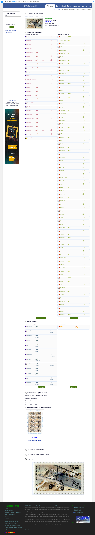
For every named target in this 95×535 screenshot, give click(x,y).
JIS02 (61, 127)
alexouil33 (62, 267)
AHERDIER (63, 77)
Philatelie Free (13, 7)
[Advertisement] (12, 71)
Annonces (77, 6)
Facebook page (78, 512)
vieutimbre (29, 335)
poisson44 (29, 354)
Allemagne (7, 516)
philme (61, 281)
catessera (62, 110)
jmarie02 (29, 48)
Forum (69, 6)
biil (60, 204)
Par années (65, 9)
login (6, 15)
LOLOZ (62, 284)
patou (28, 99)
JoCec (61, 134)
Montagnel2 (63, 60)
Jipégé (61, 211)
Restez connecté (10, 24)
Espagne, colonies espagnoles (12, 525)
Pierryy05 (62, 180)
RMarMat (62, 190)
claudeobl (62, 53)
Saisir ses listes (77, 509)
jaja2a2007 (62, 241)
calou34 (62, 93)
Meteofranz (30, 114)
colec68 (62, 264)
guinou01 (62, 311)
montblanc (62, 301)
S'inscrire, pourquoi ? (78, 507)
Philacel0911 (30, 138)
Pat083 (29, 95)
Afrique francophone (10, 514)
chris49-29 (62, 194)
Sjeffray (29, 110)
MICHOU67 (63, 113)
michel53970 (63, 257)
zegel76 (29, 340)
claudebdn (62, 291)
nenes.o (62, 170)
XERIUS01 (62, 227)
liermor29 (62, 231)
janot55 (29, 382)
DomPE (29, 130)
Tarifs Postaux (12, 100)
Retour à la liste (29, 16)
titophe (61, 274)
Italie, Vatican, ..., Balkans (11, 523)
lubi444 (62, 217)
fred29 (61, 184)
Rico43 (61, 57)
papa (28, 87)
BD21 (61, 144)
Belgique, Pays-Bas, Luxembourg (13, 512)
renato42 (62, 304)
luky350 (29, 83)
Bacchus (62, 123)
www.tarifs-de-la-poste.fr (12, 107)
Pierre (28, 56)
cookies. (13, 1)
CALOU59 (62, 288)
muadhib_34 (63, 73)
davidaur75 (30, 68)
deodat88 (62, 251)
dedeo (61, 221)
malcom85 (29, 60)
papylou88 (62, 154)
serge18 (62, 214)
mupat (61, 160)
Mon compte (86, 6)
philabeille (62, 174)
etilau (61, 100)
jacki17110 (62, 187)
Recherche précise (74, 9)
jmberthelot (30, 52)
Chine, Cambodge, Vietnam (11, 521)
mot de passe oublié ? (10, 30)
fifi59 (61, 47)
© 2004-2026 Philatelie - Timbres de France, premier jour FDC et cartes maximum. (46, 505)
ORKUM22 (62, 200)
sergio (61, 277)
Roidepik (29, 106)
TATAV (61, 97)
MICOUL (62, 137)
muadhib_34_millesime (30, 79)
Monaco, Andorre (9, 510)
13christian (62, 87)
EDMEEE (62, 120)
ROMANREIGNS (63, 40)
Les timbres (57, 9)
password (7, 20)
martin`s (29, 364)
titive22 (61, 103)
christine (62, 308)
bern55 (61, 107)
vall (28, 64)
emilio (61, 247)
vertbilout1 (62, 314)
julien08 (29, 122)
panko (28, 75)
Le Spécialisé (61, 6)
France (6, 508)
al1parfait (62, 80)
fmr (61, 67)
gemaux (62, 36)
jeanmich (62, 83)
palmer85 (62, 261)
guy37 (61, 90)
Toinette (62, 130)
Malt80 (29, 40)
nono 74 (62, 167)
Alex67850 (62, 157)
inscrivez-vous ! (8, 32)
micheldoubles (30, 118)
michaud (62, 43)
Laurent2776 (30, 103)
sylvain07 (62, 147)
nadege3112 (63, 50)
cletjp (28, 71)
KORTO (62, 70)
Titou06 (62, 294)
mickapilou (30, 36)
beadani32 (62, 237)
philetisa (62, 207)
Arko (61, 140)
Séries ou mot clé (86, 9)
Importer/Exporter (77, 510)
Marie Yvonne (63, 177)
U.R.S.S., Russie (9, 519)
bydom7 (62, 164)
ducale (61, 224)
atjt (60, 254)
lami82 (61, 197)
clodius (61, 326)
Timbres (50, 6)
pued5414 (62, 150)
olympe (29, 44)
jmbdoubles (30, 126)
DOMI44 (29, 91)
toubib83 (62, 244)
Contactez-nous (28, 530)
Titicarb (62, 298)
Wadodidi (62, 271)
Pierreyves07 (30, 134)
